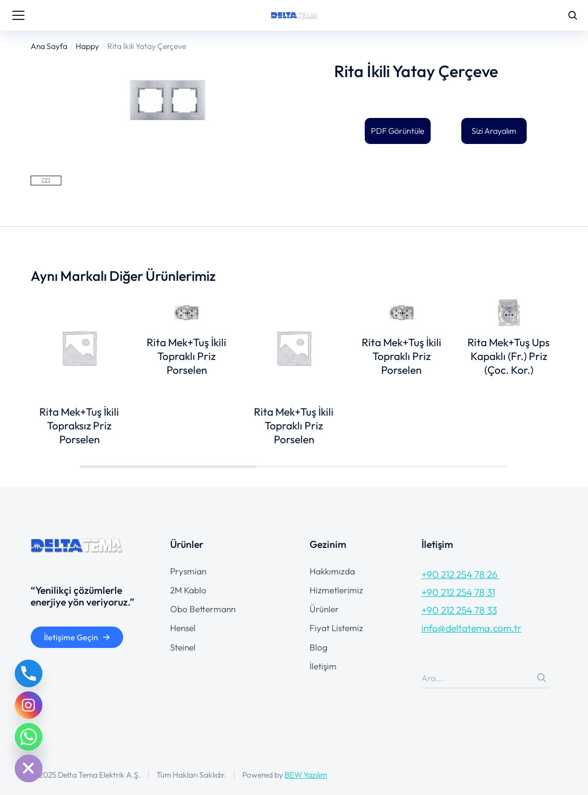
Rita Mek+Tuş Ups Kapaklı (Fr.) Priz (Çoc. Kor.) (508, 355)
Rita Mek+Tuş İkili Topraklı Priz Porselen (186, 355)
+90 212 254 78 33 (459, 610)
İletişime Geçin (77, 637)
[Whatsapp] (28, 737)
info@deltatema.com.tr (471, 628)
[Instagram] (28, 705)
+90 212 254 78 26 (460, 574)
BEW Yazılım (306, 774)
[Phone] (28, 673)
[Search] (541, 677)
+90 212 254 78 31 (458, 592)
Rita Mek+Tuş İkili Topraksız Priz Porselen (79, 425)
